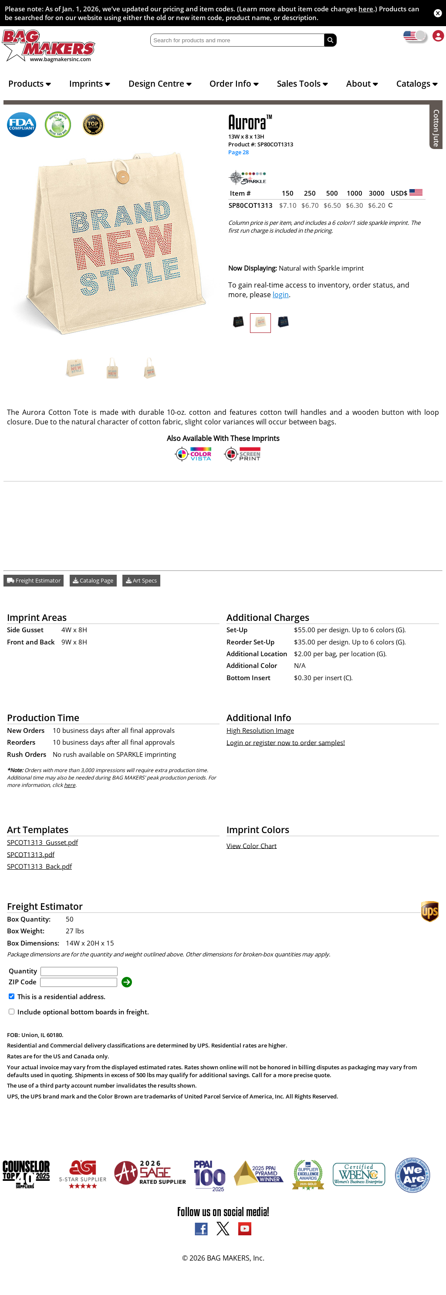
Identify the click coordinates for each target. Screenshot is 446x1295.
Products (29, 83)
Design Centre (160, 83)
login (281, 294)
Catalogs (417, 83)
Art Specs (141, 580)
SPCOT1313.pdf (30, 854)
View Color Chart (251, 845)
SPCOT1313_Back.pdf (39, 866)
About (362, 83)
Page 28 (238, 152)
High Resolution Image (260, 730)
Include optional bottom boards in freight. (79, 1011)
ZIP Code (23, 981)
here (365, 8)
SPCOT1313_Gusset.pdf (42, 842)
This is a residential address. (57, 996)
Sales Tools (302, 83)
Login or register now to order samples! (285, 742)
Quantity (23, 970)
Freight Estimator (34, 580)
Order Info (234, 83)
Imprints (89, 83)
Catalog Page (93, 580)
